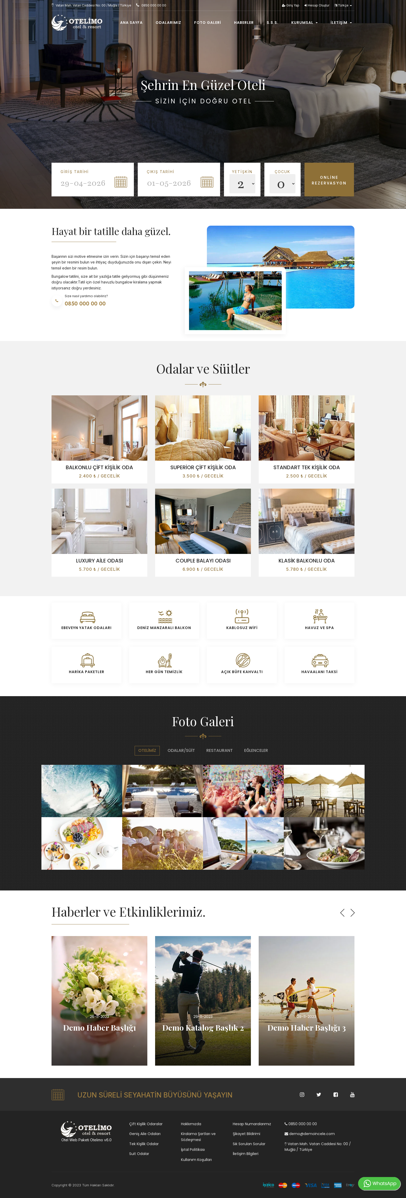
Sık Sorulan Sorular (249, 1143)
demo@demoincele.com (310, 1133)
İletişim (341, 22)
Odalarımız (168, 22)
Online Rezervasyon (329, 180)
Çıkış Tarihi (161, 171)
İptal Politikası (193, 1149)
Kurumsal (304, 22)
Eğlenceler (256, 750)
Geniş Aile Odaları (145, 1133)
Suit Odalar (139, 1153)
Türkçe (343, 5)
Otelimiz (147, 750)
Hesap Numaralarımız (252, 1123)
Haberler (244, 22)
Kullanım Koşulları (196, 1159)
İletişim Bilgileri (245, 1153)
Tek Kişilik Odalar (144, 1143)
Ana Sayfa (131, 22)
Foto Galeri (207, 22)
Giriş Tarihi (75, 171)
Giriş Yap (290, 5)
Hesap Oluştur (316, 5)
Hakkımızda (191, 1123)
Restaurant (219, 750)
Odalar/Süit (181, 750)
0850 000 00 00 (301, 1123)
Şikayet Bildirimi (246, 1133)
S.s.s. (272, 22)
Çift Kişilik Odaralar (146, 1123)
